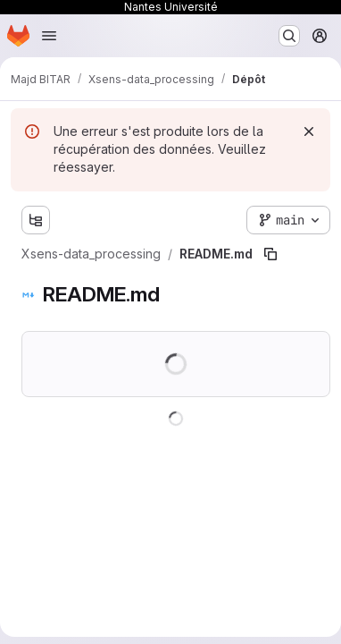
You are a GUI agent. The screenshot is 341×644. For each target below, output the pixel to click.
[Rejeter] (309, 131)
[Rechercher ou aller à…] (289, 36)
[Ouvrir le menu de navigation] (49, 35)
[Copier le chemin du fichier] (270, 254)
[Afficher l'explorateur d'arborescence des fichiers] (35, 220)
